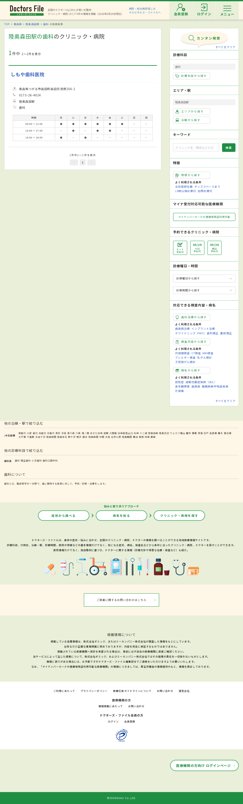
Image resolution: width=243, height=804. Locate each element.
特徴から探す (187, 175)
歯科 (46, 24)
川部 (29, 433)
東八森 (71, 433)
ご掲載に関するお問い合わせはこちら (122, 600)
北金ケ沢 (40, 436)
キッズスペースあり (207, 187)
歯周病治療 (182, 329)
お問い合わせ (165, 691)
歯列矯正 (212, 333)
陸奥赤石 (62, 436)
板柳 (141, 436)
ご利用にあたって (64, 691)
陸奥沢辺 (164, 433)
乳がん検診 (204, 357)
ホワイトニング (185, 333)
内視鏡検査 (182, 353)
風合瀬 (227, 433)
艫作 (188, 433)
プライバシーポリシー (94, 691)
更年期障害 (182, 386)
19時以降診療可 (185, 191)
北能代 (51, 433)
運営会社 (184, 691)
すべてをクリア (225, 47)
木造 (107, 436)
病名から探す (187, 370)
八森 (78, 433)
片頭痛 (179, 391)
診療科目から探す (191, 76)
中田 (101, 436)
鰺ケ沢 (72, 436)
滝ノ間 (85, 433)
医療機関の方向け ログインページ (203, 765)
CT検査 (196, 353)
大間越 (113, 433)
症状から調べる (64, 515)
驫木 (220, 433)
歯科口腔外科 (50, 460)
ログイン (113, 721)
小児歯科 (37, 460)
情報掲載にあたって (110, 706)
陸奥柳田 (51, 436)
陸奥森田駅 (32, 24)
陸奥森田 (93, 436)
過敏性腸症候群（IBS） (201, 382)
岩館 (106, 433)
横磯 (194, 433)
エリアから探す (189, 111)
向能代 (42, 433)
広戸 (206, 433)
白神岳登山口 (125, 433)
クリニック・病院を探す (179, 515)
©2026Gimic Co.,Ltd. (121, 798)
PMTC (201, 333)
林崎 (147, 436)
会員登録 (129, 721)
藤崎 (153, 436)
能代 (35, 433)
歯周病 (195, 386)
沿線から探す (187, 120)
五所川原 (116, 436)
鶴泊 (135, 436)
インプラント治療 (203, 329)
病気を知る (121, 515)
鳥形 (58, 433)
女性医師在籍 (184, 187)
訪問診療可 (205, 191)
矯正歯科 (26, 460)
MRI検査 (208, 353)
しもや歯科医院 (27, 74)
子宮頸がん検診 (185, 362)
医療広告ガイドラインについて (132, 691)
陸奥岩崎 (153, 433)
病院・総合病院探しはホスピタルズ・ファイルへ (145, 10)
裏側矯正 (226, 333)
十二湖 (143, 433)
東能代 (22, 433)
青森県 (18, 24)
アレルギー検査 (185, 357)
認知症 (179, 382)
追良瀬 (213, 433)
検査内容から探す (191, 342)
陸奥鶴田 (127, 436)
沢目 (63, 433)
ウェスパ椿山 (177, 433)
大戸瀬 (22, 436)
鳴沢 (78, 436)
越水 (85, 436)
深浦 (200, 433)
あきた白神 (96, 433)
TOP (7, 24)
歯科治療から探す (191, 317)
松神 (136, 433)
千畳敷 (30, 436)
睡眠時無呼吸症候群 (215, 386)
